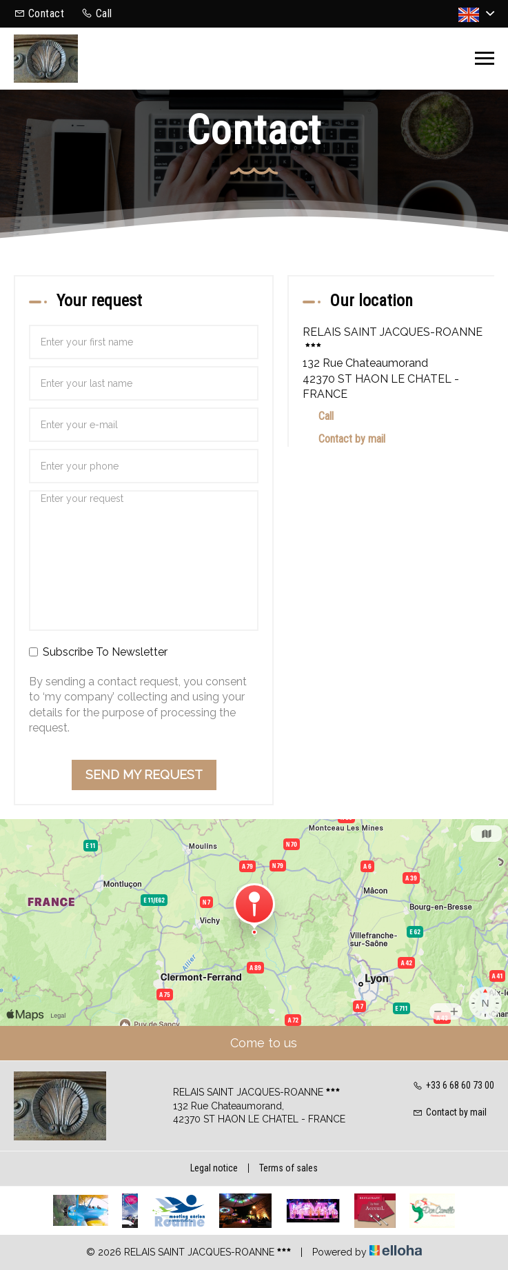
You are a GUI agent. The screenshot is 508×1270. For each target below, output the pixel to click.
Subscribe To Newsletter (98, 651)
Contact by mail (351, 438)
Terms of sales (288, 1167)
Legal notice (214, 1167)
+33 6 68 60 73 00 (453, 1085)
